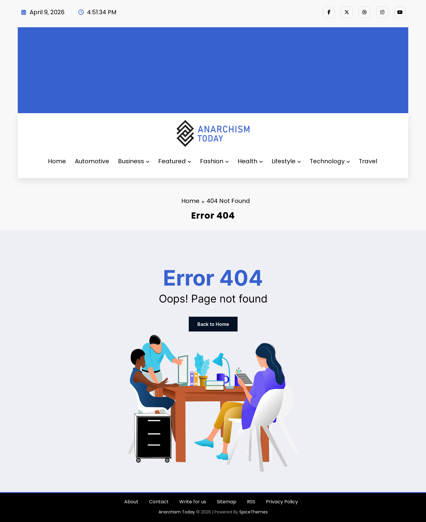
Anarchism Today (177, 512)
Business (133, 161)
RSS (251, 501)
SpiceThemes (253, 512)
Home (57, 161)
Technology (330, 161)
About (131, 501)
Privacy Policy (282, 501)
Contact (159, 501)
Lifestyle (286, 161)
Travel (368, 161)
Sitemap (226, 501)
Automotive (92, 161)
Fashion (214, 161)
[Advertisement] (213, 68)
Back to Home (213, 324)
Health (250, 161)
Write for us (192, 501)
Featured (174, 161)
